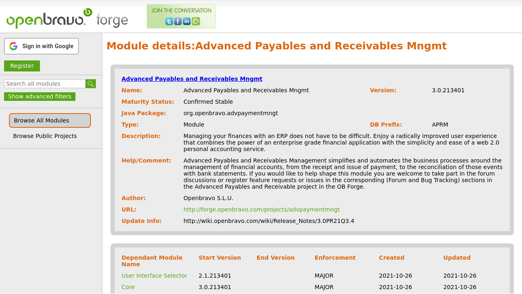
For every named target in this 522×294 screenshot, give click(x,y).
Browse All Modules (41, 120)
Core (128, 287)
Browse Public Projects (45, 136)
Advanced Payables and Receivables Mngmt (192, 79)
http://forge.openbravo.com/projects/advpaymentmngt (262, 209)
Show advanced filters (39, 96)
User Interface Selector (154, 275)
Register (22, 65)
